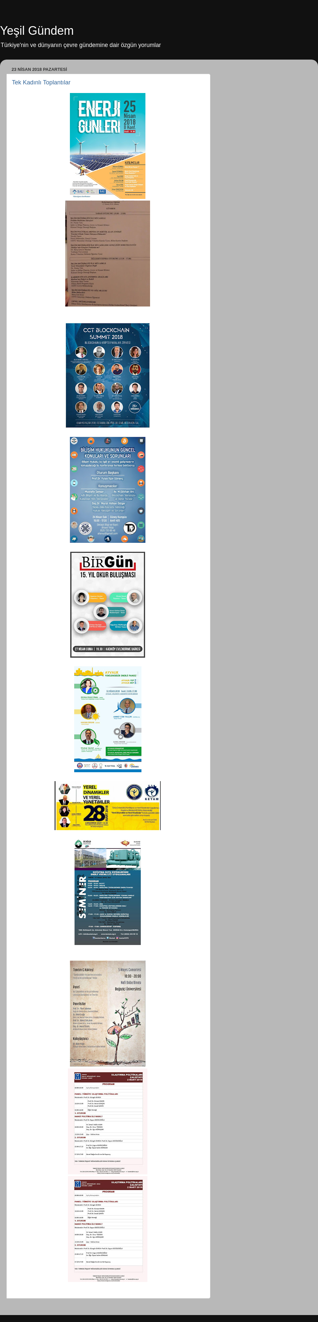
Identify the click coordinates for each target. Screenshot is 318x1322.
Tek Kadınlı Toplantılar (41, 82)
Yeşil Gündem (37, 30)
